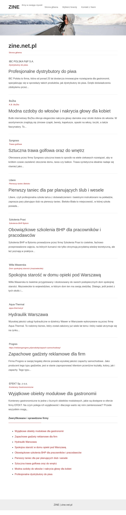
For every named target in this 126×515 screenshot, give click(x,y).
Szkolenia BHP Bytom (19, 223)
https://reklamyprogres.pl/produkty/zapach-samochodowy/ (35, 348)
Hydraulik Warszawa (28, 314)
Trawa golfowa (15, 144)
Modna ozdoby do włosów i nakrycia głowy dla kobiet (59, 111)
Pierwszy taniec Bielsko (19, 184)
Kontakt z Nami (88, 7)
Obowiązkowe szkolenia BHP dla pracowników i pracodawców (48, 452)
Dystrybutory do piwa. (18, 65)
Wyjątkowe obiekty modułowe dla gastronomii (52, 393)
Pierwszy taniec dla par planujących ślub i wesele (56, 190)
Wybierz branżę (69, 7)
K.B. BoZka (14, 104)
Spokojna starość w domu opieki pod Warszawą (54, 274)
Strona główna (51, 7)
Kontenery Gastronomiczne (21, 387)
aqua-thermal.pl (16, 308)
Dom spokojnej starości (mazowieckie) (26, 268)
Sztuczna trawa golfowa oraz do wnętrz (46, 150)
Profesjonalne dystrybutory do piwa (42, 71)
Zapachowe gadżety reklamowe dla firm (46, 354)
